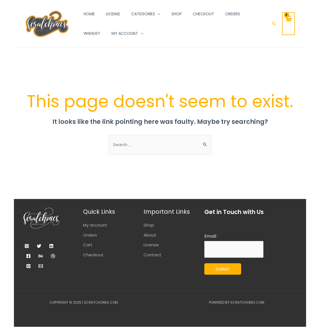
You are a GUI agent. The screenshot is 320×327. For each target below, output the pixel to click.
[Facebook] (28, 256)
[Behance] (40, 256)
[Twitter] (39, 246)
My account (95, 225)
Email (211, 236)
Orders (90, 235)
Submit (222, 269)
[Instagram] (26, 246)
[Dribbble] (53, 256)
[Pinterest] (28, 266)
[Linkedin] (51, 246)
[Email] (40, 266)
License (151, 245)
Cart (88, 245)
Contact (152, 255)
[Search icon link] (274, 23)
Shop (149, 225)
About (150, 235)
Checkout (93, 255)
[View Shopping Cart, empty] (288, 23)
